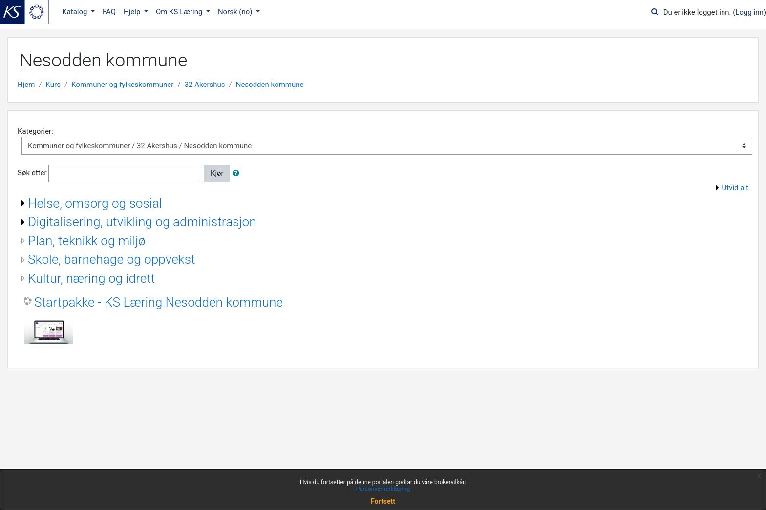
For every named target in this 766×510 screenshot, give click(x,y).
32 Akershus (205, 84)
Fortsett (383, 501)
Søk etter (32, 173)
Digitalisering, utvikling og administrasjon (142, 221)
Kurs (53, 84)
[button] (238, 174)
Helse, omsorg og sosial (95, 203)
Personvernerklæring (383, 489)
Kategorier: (35, 131)
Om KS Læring (180, 11)
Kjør (217, 173)
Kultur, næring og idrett (91, 278)
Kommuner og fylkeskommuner (122, 84)
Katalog (75, 11)
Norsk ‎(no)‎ (236, 11)
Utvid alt (735, 187)
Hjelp (133, 11)
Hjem (26, 84)
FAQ (109, 11)
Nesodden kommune (270, 84)
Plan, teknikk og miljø (87, 241)
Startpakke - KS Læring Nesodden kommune (158, 302)
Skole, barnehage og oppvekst (111, 259)
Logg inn (749, 12)
